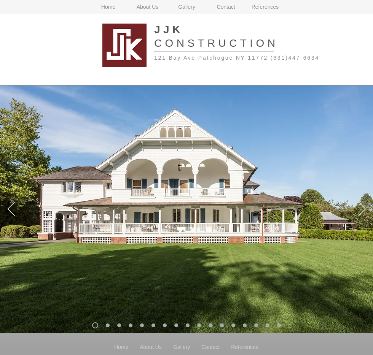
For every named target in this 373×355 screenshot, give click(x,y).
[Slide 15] (165, 325)
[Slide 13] (142, 325)
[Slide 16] (176, 325)
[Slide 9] (119, 325)
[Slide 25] (279, 325)
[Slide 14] (153, 325)
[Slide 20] (222, 325)
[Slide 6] (108, 325)
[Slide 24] (267, 325)
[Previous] (11, 209)
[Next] (362, 209)
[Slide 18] (199, 325)
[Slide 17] (188, 325)
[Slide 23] (256, 325)
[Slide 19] (210, 325)
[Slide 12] (130, 325)
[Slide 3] (95, 325)
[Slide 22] (245, 325)
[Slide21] (233, 325)
